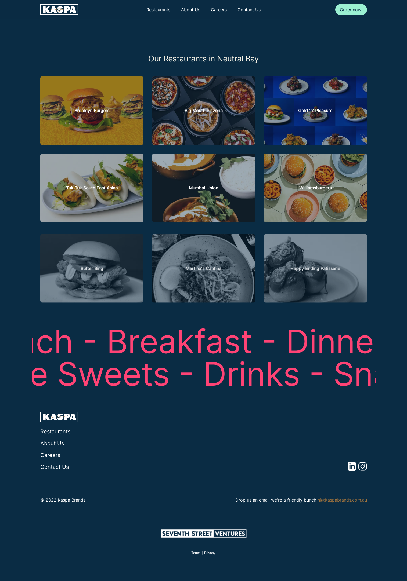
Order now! (351, 9)
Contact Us (249, 9)
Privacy (210, 553)
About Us (190, 9)
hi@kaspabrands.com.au (342, 500)
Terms (195, 553)
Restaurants (158, 9)
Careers (219, 9)
